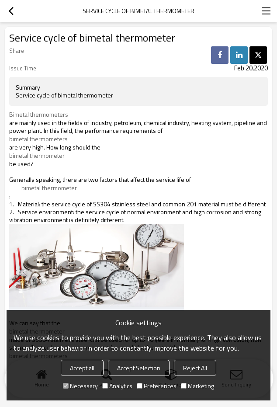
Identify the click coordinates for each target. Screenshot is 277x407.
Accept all (82, 367)
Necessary (80, 385)
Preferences (157, 385)
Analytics (117, 385)
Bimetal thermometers (38, 114)
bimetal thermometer (37, 155)
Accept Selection (138, 367)
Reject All (195, 367)
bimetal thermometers (38, 139)
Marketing (197, 385)
